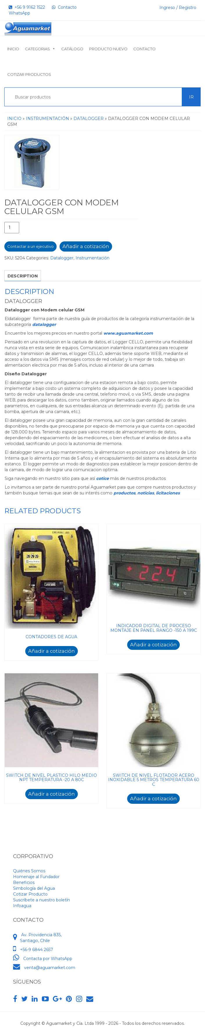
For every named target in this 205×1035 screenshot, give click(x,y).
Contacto (144, 48)
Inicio (13, 48)
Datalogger (88, 118)
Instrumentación (47, 118)
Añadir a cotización (85, 246)
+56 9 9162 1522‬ (27, 7)
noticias (145, 493)
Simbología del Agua (34, 888)
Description (23, 276)
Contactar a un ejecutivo (30, 246)
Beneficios (24, 882)
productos (124, 493)
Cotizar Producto (30, 894)
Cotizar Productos (29, 74)
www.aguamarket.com (128, 333)
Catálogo (72, 48)
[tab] (22, 275)
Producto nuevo (108, 48)
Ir (191, 97)
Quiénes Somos (29, 870)
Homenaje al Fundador (36, 876)
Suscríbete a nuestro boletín (41, 900)
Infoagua (22, 905)
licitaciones (168, 493)
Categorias (40, 48)
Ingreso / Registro (177, 7)
